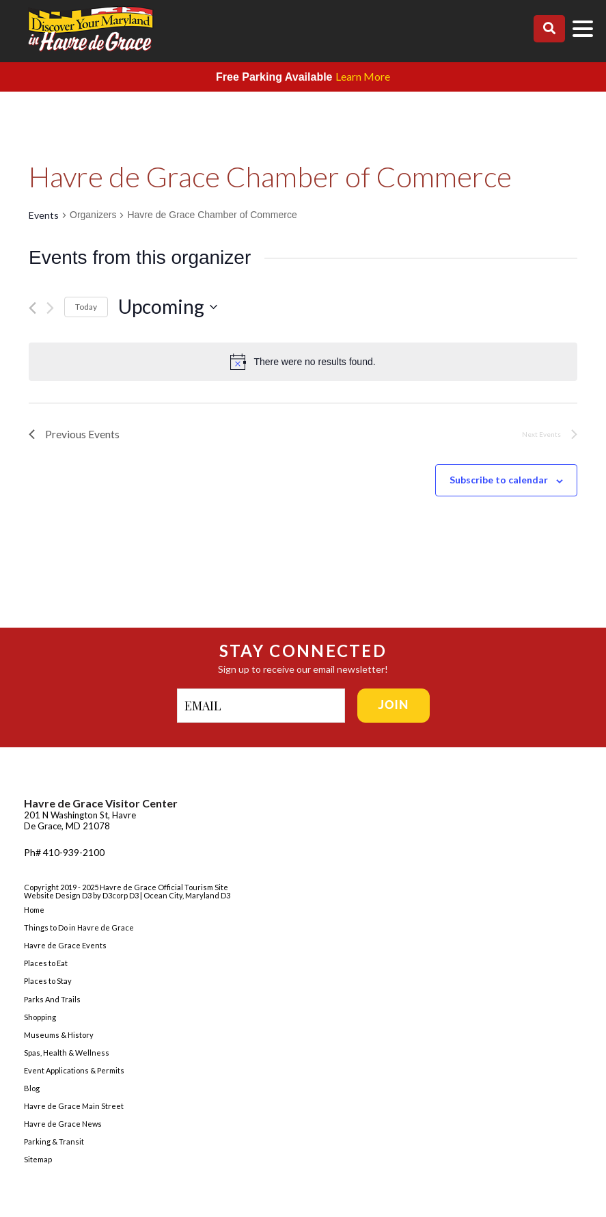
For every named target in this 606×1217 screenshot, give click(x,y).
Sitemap (38, 1159)
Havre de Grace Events (65, 945)
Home (34, 910)
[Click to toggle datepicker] (347, 307)
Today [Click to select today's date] (86, 307)
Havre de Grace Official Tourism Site (164, 887)
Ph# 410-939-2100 (64, 852)
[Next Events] (50, 308)
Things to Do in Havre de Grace (79, 928)
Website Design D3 (58, 896)
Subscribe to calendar (499, 480)
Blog (32, 1088)
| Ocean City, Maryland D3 (185, 896)
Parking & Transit (54, 1142)
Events (44, 215)
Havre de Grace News (63, 1124)
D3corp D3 (121, 896)
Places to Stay (48, 981)
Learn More (362, 76)
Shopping (40, 1017)
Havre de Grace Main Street (74, 1106)
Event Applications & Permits (74, 1070)
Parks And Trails (52, 999)
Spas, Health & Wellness (66, 1052)
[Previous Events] (32, 308)
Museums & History (59, 1034)
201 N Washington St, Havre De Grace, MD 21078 (80, 821)
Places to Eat (46, 963)
